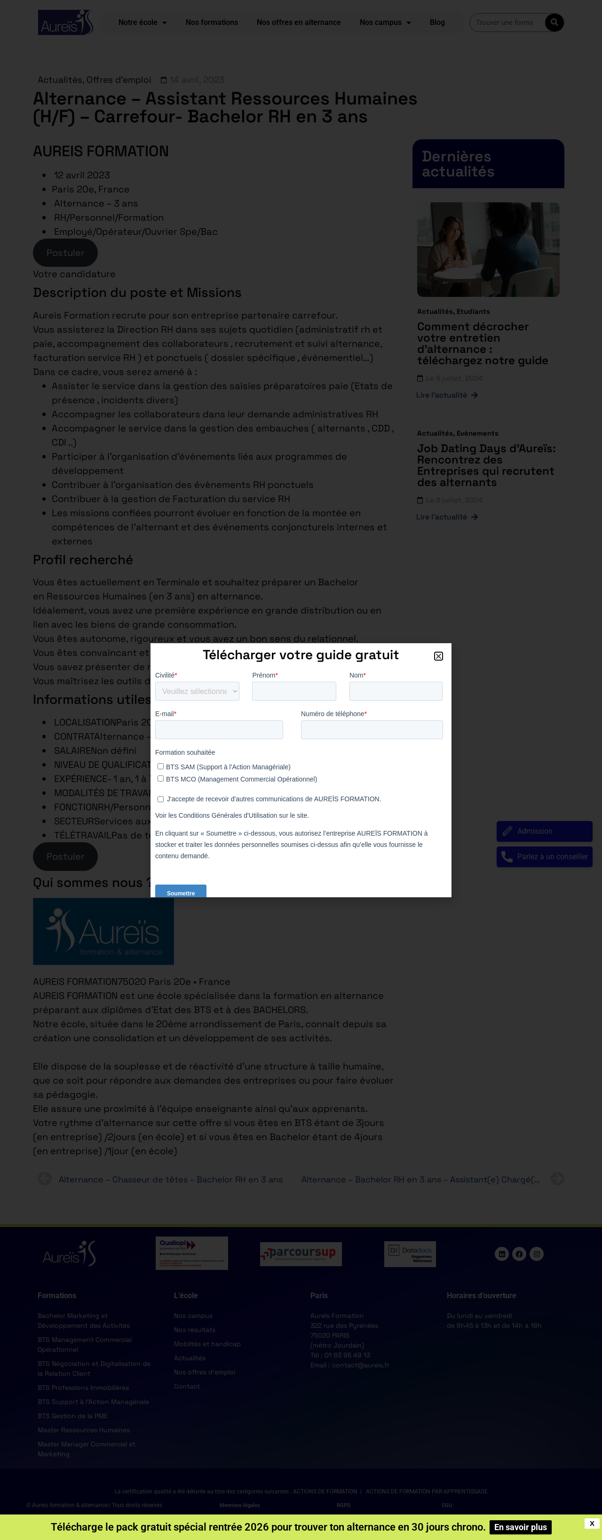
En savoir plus (520, 1527)
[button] (438, 656)
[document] (301, 770)
